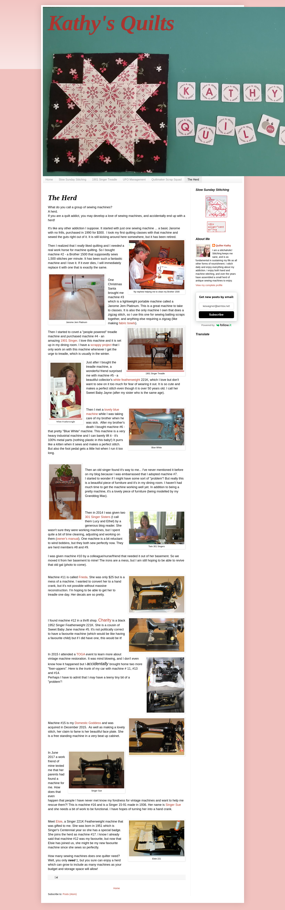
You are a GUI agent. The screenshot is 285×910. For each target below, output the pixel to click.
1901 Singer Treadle (104, 179)
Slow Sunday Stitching (72, 179)
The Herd (193, 179)
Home (49, 179)
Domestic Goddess (88, 723)
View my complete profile (209, 285)
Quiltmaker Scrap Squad (166, 179)
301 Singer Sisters (97, 517)
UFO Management (134, 179)
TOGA (81, 654)
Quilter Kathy (223, 245)
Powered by (216, 325)
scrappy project (101, 345)
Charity (104, 620)
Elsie (59, 821)
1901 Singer (69, 340)
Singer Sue (173, 804)
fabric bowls (127, 323)
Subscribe (216, 314)
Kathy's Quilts (111, 23)
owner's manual (68, 538)
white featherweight (126, 379)
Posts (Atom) (70, 894)
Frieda (83, 577)
